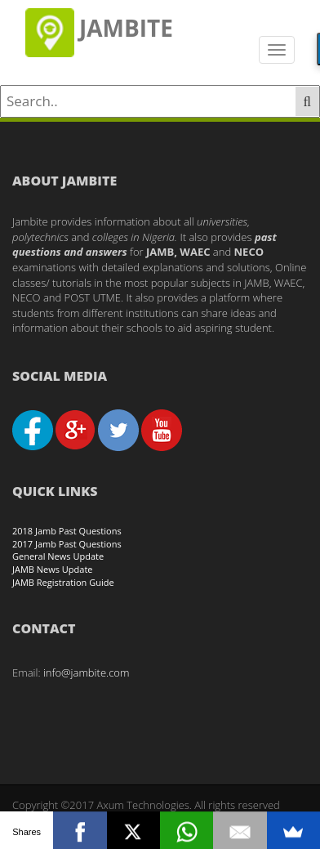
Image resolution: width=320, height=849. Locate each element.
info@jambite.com (86, 672)
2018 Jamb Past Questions (67, 531)
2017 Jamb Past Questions (67, 544)
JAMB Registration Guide (63, 582)
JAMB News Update (52, 569)
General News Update (58, 556)
